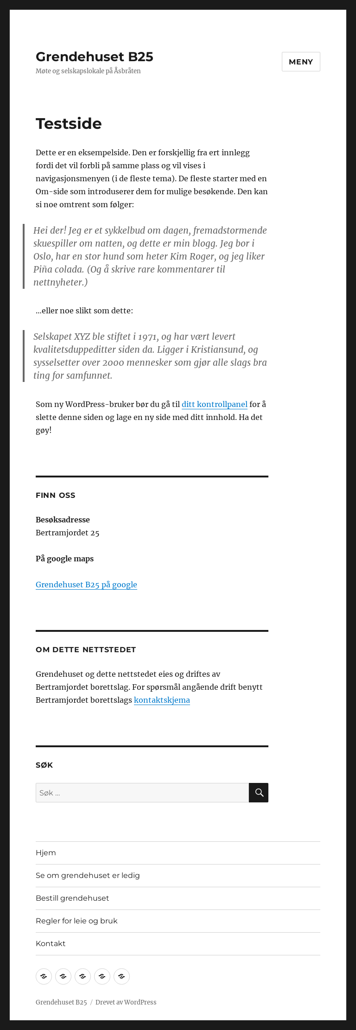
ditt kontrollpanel (215, 404)
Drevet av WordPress (126, 1002)
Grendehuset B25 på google (86, 584)
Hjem (46, 852)
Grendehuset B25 (94, 56)
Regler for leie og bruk (77, 920)
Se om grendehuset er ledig (88, 875)
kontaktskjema (162, 700)
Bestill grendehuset (72, 898)
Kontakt (51, 943)
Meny (301, 61)
